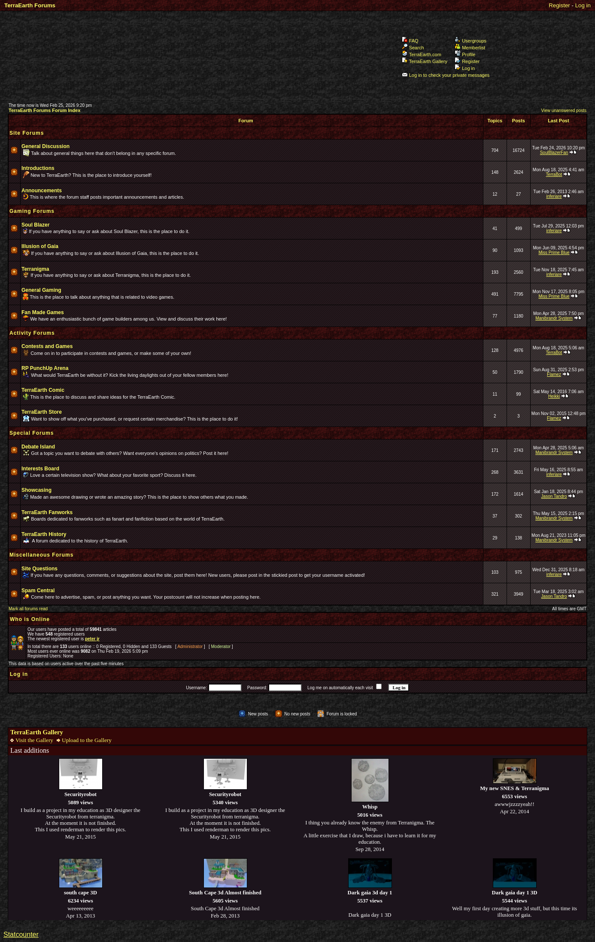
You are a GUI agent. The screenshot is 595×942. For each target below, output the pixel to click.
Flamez (554, 374)
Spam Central (38, 591)
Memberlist (470, 47)
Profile (465, 54)
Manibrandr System (554, 318)
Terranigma (35, 269)
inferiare (554, 196)
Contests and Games (47, 346)
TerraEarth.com (421, 54)
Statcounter (21, 934)
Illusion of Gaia (39, 246)
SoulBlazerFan (554, 152)
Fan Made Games (42, 312)
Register (559, 5)
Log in (583, 5)
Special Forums (31, 433)
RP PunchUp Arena (44, 368)
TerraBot (554, 174)
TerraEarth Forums (29, 5)
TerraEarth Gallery (424, 61)
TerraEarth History (43, 534)
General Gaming (41, 290)
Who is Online (30, 619)
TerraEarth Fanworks (47, 512)
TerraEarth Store (41, 412)
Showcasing (36, 490)
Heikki (554, 396)
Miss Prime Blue (553, 252)
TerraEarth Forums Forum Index (44, 110)
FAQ (410, 40)
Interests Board (40, 469)
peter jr (92, 638)
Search (413, 47)
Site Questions (39, 569)
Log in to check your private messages (446, 75)
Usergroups (470, 40)
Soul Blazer (35, 225)
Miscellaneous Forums (41, 555)
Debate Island (38, 447)
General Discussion (45, 146)
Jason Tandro (554, 496)
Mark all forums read (28, 608)
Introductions (38, 168)
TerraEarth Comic (42, 390)
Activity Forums (32, 333)
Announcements (41, 191)
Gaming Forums (32, 211)
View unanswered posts (563, 110)
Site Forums (26, 133)
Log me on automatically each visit (340, 687)
